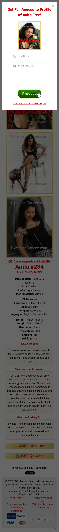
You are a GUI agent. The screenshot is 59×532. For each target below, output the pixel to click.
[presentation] (26, 78)
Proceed (32, 94)
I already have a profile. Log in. (29, 103)
